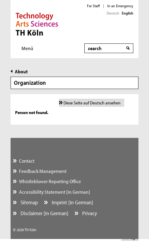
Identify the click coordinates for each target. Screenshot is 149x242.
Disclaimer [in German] (43, 213)
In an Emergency (120, 6)
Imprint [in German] (71, 202)
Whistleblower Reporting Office (50, 181)
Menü (27, 48)
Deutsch (113, 13)
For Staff (93, 6)
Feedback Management (42, 171)
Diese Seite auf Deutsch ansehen (92, 103)
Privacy (89, 213)
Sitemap (28, 202)
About (21, 71)
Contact (26, 161)
